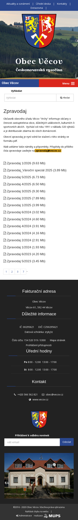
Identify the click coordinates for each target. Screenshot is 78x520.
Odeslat (66, 442)
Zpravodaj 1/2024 (19, 247)
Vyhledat (16, 90)
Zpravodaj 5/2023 (19, 261)
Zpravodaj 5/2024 (19, 219)
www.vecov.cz (40, 399)
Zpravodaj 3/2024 (19, 233)
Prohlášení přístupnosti (39, 345)
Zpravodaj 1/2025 (19, 205)
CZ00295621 (51, 327)
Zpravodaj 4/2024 (19, 226)
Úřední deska (43, 3)
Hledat (65, 97)
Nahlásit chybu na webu (36, 511)
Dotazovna (36, 7)
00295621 (28, 327)
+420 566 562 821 (27, 394)
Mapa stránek (57, 340)
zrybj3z (49, 332)
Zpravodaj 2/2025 (19, 198)
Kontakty (62, 3)
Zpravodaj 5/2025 (19, 177)
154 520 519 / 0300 (35, 340)
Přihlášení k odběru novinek (32, 435)
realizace (47, 515)
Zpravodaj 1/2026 (19, 163)
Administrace (24, 515)
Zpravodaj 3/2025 (19, 191)
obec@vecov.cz (54, 394)
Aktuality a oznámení (18, 3)
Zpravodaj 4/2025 (19, 184)
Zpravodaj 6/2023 (19, 254)
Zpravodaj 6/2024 (19, 212)
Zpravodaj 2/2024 (19, 240)
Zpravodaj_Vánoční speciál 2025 (29, 170)
